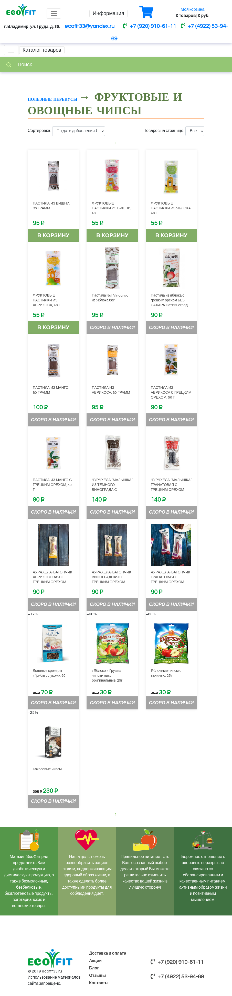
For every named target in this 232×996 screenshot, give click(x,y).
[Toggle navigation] (54, 13)
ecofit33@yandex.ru (89, 26)
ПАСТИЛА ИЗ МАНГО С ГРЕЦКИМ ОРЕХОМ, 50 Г (52, 485)
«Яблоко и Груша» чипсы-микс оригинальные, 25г (107, 675)
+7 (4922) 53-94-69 (177, 977)
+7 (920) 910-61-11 (149, 26)
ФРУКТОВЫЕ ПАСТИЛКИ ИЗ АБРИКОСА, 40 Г (47, 300)
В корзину (53, 236)
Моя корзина (193, 9)
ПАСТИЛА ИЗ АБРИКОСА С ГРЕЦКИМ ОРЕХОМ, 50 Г (171, 392)
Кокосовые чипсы (47, 769)
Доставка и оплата (107, 953)
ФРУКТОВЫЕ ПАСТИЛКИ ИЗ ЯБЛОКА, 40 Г (171, 208)
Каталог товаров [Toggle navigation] (42, 50)
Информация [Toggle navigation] (108, 13)
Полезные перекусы (53, 99)
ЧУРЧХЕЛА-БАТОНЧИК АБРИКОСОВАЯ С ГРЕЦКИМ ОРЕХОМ (52, 577)
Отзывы (97, 976)
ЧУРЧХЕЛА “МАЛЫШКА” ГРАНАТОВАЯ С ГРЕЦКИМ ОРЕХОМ (171, 485)
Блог (94, 968)
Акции (95, 961)
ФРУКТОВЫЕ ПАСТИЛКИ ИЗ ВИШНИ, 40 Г (111, 208)
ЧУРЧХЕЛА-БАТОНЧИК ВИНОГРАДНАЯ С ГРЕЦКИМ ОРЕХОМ (111, 577)
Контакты (98, 983)
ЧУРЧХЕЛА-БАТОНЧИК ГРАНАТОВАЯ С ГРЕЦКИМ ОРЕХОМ (170, 577)
